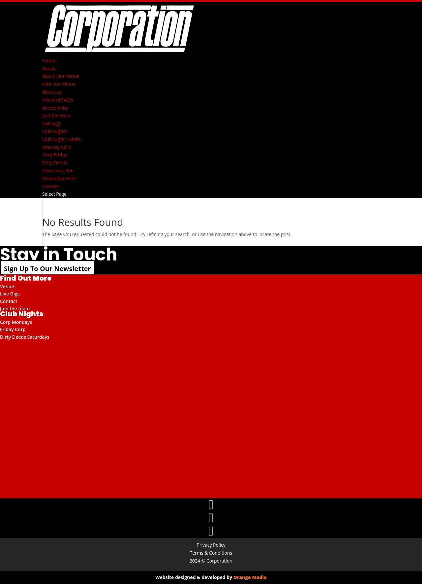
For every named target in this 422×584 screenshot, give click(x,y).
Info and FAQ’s (57, 100)
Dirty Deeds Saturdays (24, 337)
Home (48, 60)
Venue (49, 68)
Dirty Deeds (54, 162)
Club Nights (54, 131)
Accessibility (55, 108)
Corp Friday (54, 155)
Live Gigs (51, 123)
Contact (50, 186)
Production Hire (59, 178)
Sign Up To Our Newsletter (47, 268)
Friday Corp (13, 329)
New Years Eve (58, 170)
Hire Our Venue (58, 84)
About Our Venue (60, 76)
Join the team (56, 115)
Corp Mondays (16, 322)
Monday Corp (56, 147)
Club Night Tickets (61, 139)
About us (51, 92)
